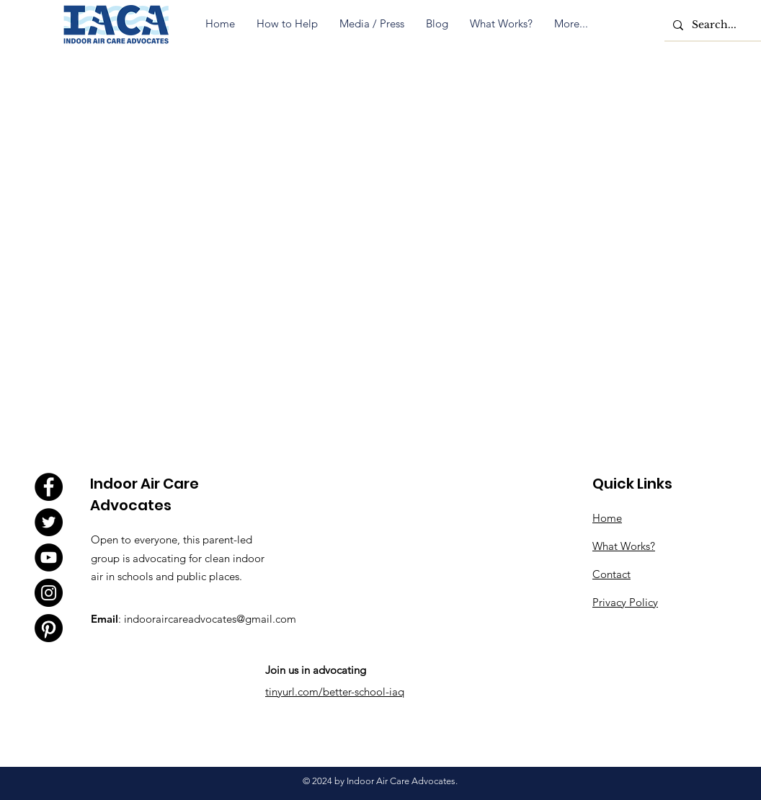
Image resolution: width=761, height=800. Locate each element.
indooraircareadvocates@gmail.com (210, 619)
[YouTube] (49, 557)
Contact (611, 574)
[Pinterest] (49, 628)
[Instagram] (49, 593)
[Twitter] (49, 522)
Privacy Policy (625, 602)
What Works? (623, 546)
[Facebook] (49, 487)
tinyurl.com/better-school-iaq (334, 691)
